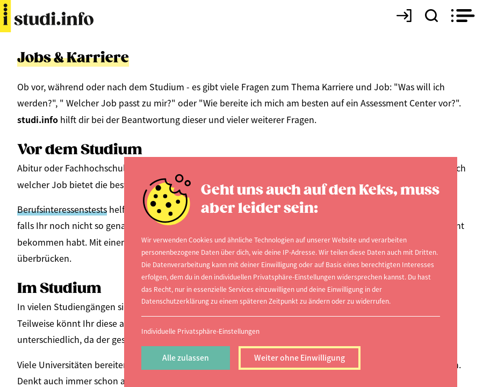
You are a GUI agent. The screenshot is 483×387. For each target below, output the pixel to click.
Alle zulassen (185, 357)
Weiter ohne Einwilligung (299, 357)
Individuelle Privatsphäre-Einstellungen (200, 330)
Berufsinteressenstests (62, 209)
